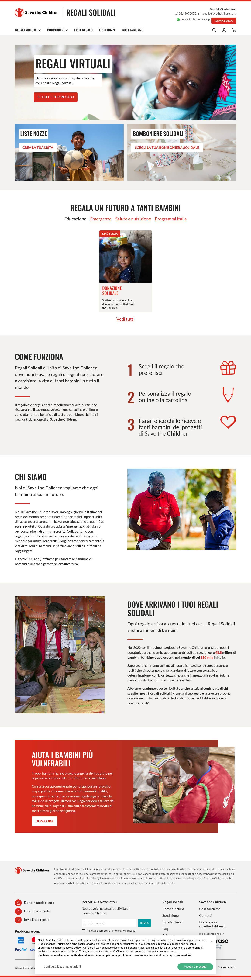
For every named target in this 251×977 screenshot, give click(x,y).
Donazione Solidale (112, 290)
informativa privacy (123, 930)
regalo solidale (227, 869)
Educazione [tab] (73, 218)
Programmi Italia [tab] (172, 218)
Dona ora (45, 821)
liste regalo (167, 883)
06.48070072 (184, 13)
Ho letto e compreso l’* (111, 930)
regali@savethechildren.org (216, 13)
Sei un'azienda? (224, 20)
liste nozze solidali (143, 883)
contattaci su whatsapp (192, 19)
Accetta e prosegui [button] (195, 966)
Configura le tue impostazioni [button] (62, 966)
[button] (211, 941)
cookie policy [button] (72, 947)
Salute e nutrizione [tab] (133, 218)
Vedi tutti (125, 319)
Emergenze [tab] (100, 218)
